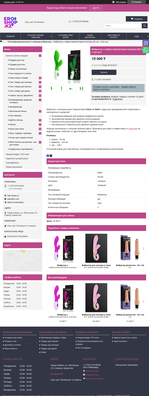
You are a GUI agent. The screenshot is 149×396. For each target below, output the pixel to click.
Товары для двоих (49, 348)
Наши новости (11, 348)
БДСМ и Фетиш (16, 120)
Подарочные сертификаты (21, 149)
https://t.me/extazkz (15, 202)
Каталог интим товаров (36, 36)
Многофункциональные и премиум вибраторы (30, 42)
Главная (10, 36)
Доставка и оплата (114, 36)
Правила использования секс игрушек (89, 342)
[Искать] (145, 25)
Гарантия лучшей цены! (17, 158)
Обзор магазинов (14, 167)
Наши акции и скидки (18, 78)
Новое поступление (18, 69)
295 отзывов (121, 2)
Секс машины (15, 115)
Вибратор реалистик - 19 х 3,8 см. (130, 266)
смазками (132, 128)
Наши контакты (90, 36)
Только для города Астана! (21, 137)
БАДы (43, 352)
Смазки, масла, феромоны (21, 95)
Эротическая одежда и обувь (53, 338)
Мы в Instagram (84, 348)
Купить (104, 72)
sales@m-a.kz (13, 199)
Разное (12, 124)
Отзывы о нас (11, 341)
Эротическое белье (17, 111)
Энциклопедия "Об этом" (17, 154)
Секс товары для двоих (19, 91)
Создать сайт (9, 2)
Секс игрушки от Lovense (20, 73)
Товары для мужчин (49, 341)
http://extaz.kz (13, 196)
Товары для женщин (50, 345)
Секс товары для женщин (20, 82)
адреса (96, 8)
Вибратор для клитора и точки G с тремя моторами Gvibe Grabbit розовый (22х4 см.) (96, 266)
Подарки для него (17, 64)
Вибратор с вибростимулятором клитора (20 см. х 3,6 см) (62, 266)
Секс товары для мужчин (20, 86)
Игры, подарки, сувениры (20, 133)
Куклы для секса (16, 129)
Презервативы (15, 107)
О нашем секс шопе (65, 36)
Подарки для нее (16, 60)
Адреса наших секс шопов (125, 338)
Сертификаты (12, 163)
